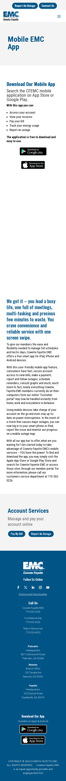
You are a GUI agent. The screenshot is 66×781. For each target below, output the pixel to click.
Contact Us (48, 6)
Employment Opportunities (33, 594)
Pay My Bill (17, 534)
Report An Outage (25, 6)
